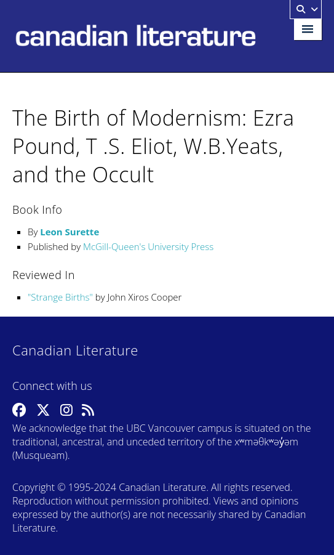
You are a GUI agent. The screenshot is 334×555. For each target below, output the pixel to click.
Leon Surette (69, 231)
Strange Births (60, 297)
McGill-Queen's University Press (148, 246)
